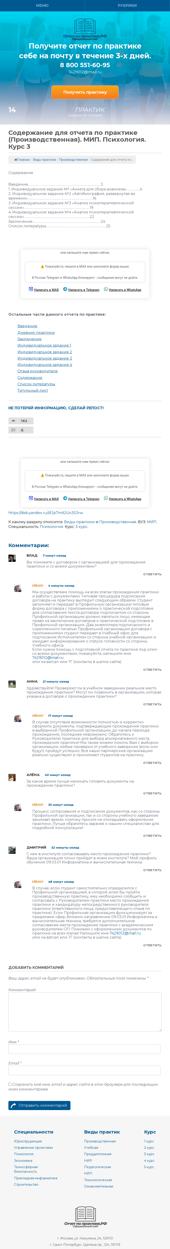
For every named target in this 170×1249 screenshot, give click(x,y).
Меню (42, 5)
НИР (88, 1161)
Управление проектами (33, 1148)
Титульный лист (33, 390)
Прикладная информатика (35, 1178)
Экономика (23, 1161)
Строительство (26, 1184)
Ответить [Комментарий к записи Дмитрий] (152, 870)
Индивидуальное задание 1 (44, 345)
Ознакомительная (98, 1186)
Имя (13, 1042)
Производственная (73, 159)
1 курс (149, 1141)
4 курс (149, 1161)
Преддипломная (97, 1154)
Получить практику (85, 92)
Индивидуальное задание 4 (45, 365)
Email (14, 1063)
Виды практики (44, 159)
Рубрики (127, 5)
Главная (22, 159)
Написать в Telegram (81, 289)
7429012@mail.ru (85, 72)
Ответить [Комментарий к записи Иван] (152, 669)
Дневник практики (36, 332)
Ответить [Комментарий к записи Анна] (152, 704)
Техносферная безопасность (26, 1169)
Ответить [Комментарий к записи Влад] (152, 574)
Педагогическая (97, 1167)
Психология (51, 527)
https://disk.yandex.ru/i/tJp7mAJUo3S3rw (45, 513)
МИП (151, 522)
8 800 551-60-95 (85, 65)
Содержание (30, 378)
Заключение (30, 339)
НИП (88, 1173)
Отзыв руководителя (38, 371)
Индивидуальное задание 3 (45, 358)
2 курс (149, 1148)
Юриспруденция (28, 1141)
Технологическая (98, 1180)
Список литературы (36, 384)
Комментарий (22, 990)
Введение (27, 326)
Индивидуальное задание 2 (45, 352)
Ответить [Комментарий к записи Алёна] (152, 793)
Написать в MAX (44, 289)
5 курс (149, 1167)
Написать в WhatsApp (122, 289)
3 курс (81, 527)
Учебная (91, 1148)
